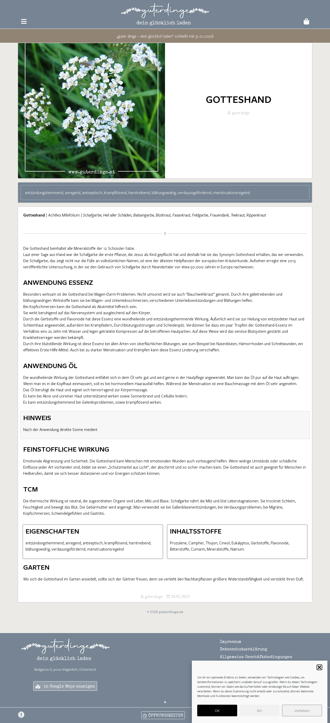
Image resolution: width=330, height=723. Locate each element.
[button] (319, 672)
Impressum (230, 658)
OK (217, 715)
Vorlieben (302, 715)
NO (259, 715)
